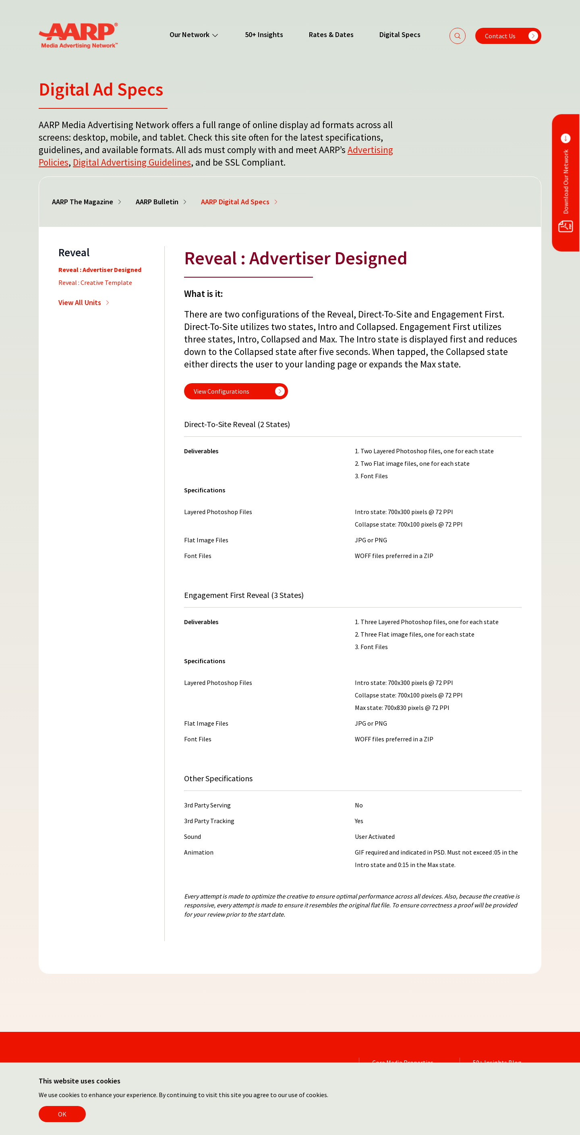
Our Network (194, 34)
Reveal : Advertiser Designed (99, 270)
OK (62, 1114)
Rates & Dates (331, 34)
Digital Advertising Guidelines (132, 162)
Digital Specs (399, 34)
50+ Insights (264, 34)
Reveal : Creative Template (95, 282)
